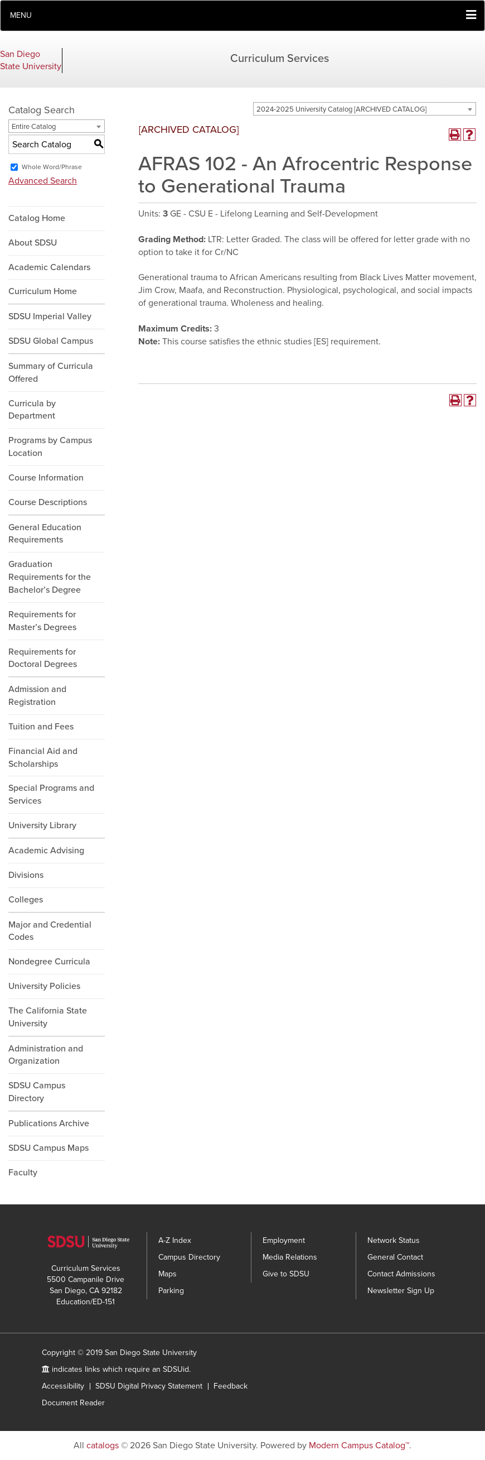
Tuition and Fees (41, 726)
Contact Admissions (401, 1274)
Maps (167, 1274)
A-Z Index (174, 1240)
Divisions (25, 875)
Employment (284, 1240)
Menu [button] (21, 15)
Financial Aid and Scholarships (42, 758)
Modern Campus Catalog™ (359, 1445)
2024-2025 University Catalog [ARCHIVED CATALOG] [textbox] (341, 109)
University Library (42, 825)
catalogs (102, 1445)
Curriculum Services (279, 58)
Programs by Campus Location (50, 447)
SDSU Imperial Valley (49, 316)
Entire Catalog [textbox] (34, 126)
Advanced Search (42, 180)
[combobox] (364, 109)
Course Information (46, 477)
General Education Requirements (44, 534)
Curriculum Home (42, 291)
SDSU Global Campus (50, 341)
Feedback (231, 1386)
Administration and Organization (45, 1055)
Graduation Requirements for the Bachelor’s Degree (49, 577)
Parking (171, 1290)
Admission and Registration (37, 696)
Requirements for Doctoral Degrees (42, 658)
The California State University (47, 1017)
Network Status (393, 1240)
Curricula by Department (32, 410)
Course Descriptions (47, 502)
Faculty (22, 1172)
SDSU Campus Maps (48, 1148)
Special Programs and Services (51, 794)
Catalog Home (36, 218)
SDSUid (176, 1369)
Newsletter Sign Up (400, 1290)
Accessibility (63, 1386)
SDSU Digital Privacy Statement (148, 1386)
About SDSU (32, 242)
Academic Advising (46, 850)
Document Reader (73, 1403)
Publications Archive (48, 1123)
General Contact (395, 1257)
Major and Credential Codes (49, 931)
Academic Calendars (49, 267)
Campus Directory (189, 1257)
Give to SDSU (286, 1274)
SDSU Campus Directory (36, 1092)
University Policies (44, 986)
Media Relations (290, 1257)
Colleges (25, 899)
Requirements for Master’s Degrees (42, 621)
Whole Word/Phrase (52, 167)
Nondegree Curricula (49, 961)
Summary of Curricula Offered (50, 373)
